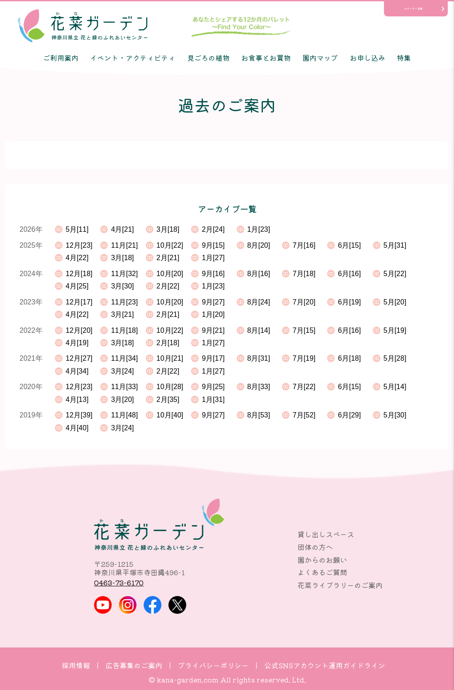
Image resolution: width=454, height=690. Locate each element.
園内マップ (320, 57)
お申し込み (367, 57)
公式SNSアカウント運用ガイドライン (324, 665)
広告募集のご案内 (134, 665)
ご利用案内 (60, 57)
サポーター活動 (413, 9)
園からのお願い (322, 559)
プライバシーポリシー (213, 665)
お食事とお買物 (266, 57)
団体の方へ (315, 547)
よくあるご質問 (322, 572)
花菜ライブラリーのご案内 (340, 585)
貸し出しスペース (325, 534)
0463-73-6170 (119, 582)
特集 (404, 57)
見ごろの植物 (208, 57)
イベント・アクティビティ (132, 57)
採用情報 (76, 665)
